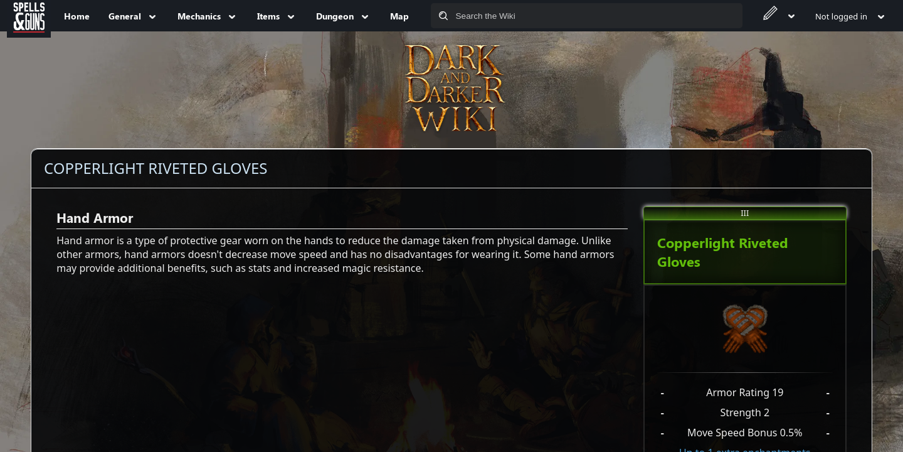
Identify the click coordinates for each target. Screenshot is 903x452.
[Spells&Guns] (29, 15)
